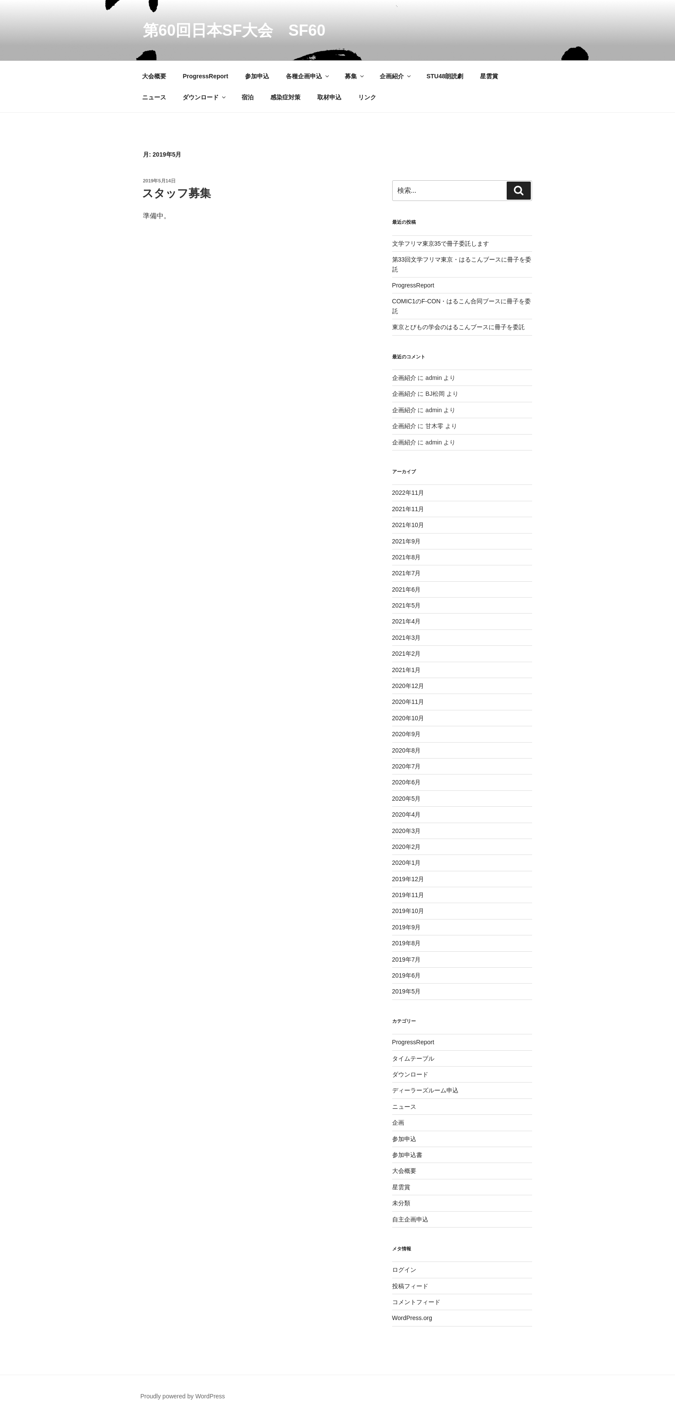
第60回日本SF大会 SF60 (234, 30)
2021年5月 (406, 605)
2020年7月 (406, 766)
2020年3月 (406, 830)
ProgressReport (205, 76)
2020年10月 (408, 718)
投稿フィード (410, 1286)
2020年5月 (406, 798)
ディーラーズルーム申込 (425, 1090)
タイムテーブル (413, 1058)
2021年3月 (406, 637)
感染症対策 (285, 97)
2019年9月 (406, 927)
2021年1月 (406, 669)
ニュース (154, 97)
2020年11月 (408, 701)
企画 (398, 1122)
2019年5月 (406, 991)
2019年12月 (408, 879)
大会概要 (154, 76)
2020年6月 (406, 782)
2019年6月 (406, 975)
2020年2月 (406, 846)
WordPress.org (412, 1317)
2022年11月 (408, 492)
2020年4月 (406, 814)
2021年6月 (406, 589)
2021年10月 (408, 524)
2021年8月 (406, 557)
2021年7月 (406, 573)
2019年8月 (406, 943)
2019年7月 (406, 959)
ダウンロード (205, 97)
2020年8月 (406, 750)
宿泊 (248, 97)
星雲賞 (489, 76)
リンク (367, 97)
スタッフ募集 (176, 193)
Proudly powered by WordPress (182, 1396)
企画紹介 (396, 76)
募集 (355, 76)
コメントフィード (416, 1302)
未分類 (401, 1203)
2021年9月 (406, 541)
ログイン (404, 1269)
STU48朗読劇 (445, 76)
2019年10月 (408, 910)
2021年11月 (408, 509)
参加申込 (257, 76)
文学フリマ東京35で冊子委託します (440, 243)
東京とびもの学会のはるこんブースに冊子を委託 (458, 327)
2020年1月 (406, 862)
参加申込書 (407, 1154)
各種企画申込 (308, 76)
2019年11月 (408, 895)
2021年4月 (406, 621)
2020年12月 (408, 685)
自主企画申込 (410, 1219)
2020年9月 (406, 734)
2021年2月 (406, 653)
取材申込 (329, 97)
